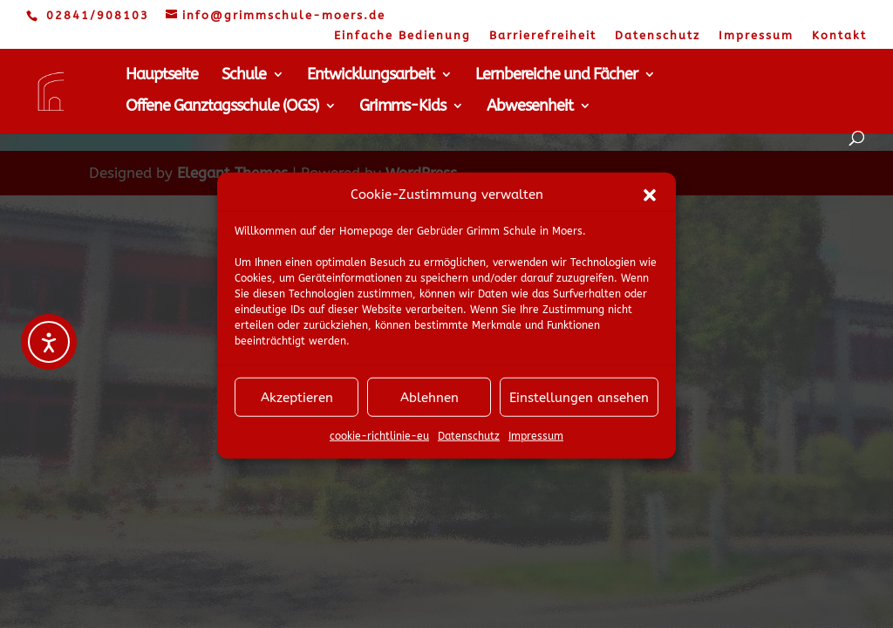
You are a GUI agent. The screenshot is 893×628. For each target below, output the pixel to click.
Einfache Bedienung (402, 36)
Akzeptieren (297, 404)
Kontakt (839, 36)
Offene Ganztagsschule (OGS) (222, 107)
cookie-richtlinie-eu (379, 442)
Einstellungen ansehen (579, 404)
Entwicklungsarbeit (370, 76)
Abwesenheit (530, 107)
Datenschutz (469, 442)
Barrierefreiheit (542, 36)
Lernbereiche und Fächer (556, 76)
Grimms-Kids (402, 107)
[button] (649, 200)
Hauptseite (162, 76)
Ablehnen (429, 404)
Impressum (535, 442)
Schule (244, 76)
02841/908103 (97, 15)
